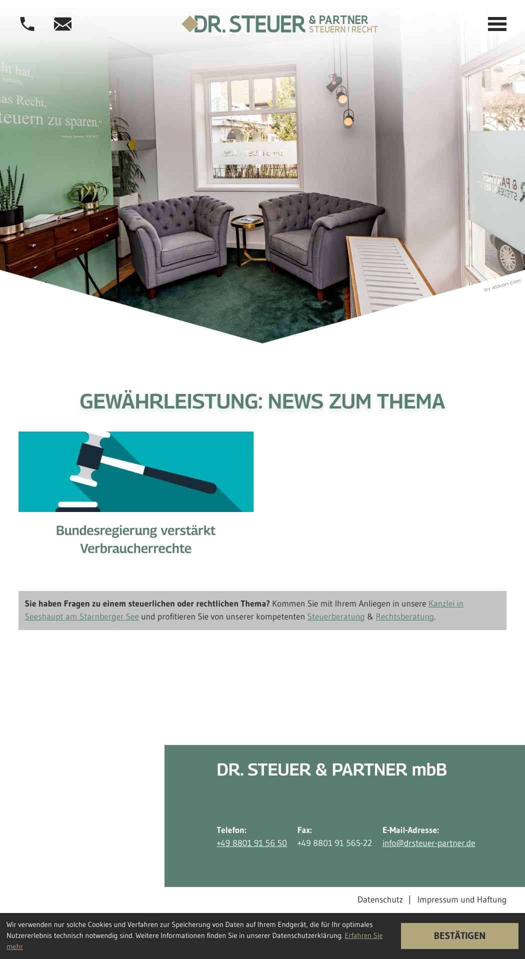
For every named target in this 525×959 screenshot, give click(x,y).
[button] (27, 24)
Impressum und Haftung (462, 899)
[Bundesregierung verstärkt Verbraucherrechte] (136, 502)
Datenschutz (380, 899)
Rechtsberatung (405, 616)
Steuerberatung (336, 616)
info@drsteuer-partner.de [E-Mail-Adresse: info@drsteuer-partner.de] (429, 843)
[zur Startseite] (280, 24)
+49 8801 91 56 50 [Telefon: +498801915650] (251, 843)
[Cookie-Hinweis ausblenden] (459, 936)
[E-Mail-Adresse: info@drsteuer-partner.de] (63, 24)
